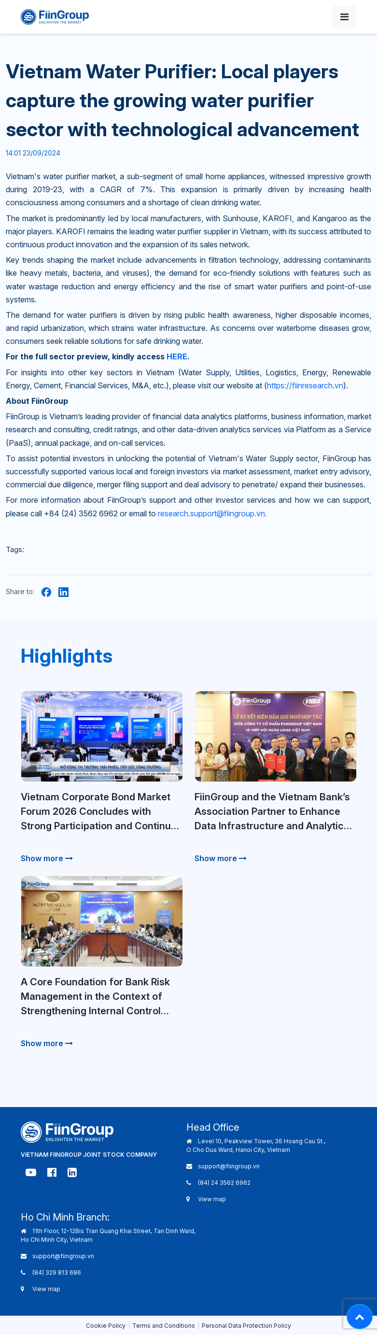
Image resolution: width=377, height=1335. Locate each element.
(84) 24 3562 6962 (224, 1182)
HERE (177, 356)
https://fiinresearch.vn (305, 385)
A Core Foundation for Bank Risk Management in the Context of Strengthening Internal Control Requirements (95, 997)
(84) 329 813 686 (56, 1272)
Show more (47, 858)
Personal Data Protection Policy (246, 1325)
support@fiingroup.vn (229, 1166)
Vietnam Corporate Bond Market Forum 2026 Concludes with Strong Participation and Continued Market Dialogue (101, 812)
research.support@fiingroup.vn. (212, 513)
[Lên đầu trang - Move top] (360, 1316)
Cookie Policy (106, 1325)
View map (212, 1199)
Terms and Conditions (163, 1325)
